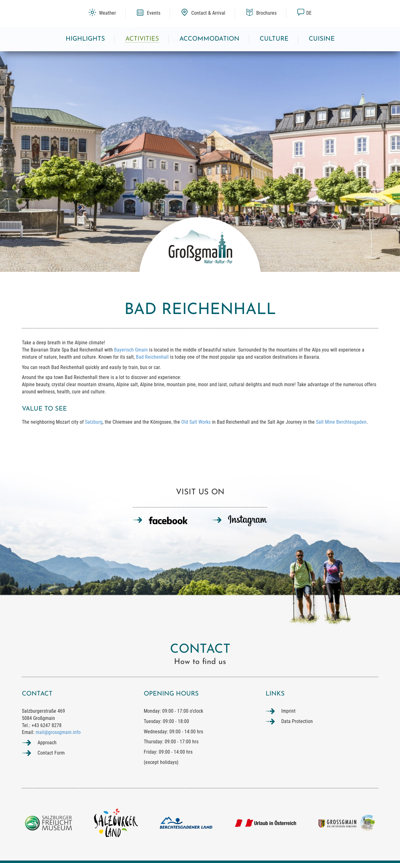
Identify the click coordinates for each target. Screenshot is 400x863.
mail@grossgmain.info (58, 732)
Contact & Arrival (203, 13)
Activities (142, 39)
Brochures (261, 13)
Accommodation (209, 39)
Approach (47, 743)
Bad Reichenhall (152, 357)
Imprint (288, 711)
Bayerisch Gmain (131, 350)
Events (148, 13)
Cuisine (322, 39)
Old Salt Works (196, 422)
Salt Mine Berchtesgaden (341, 422)
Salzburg (93, 422)
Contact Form (51, 753)
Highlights (85, 39)
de (304, 13)
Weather (102, 13)
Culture (274, 39)
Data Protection (297, 721)
